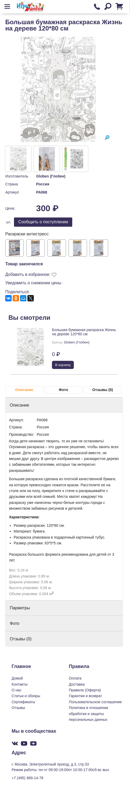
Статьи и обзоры (26, 696)
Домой (17, 678)
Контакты (19, 684)
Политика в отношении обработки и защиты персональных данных (88, 714)
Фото (63, 390)
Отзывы (18, 708)
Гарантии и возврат (85, 696)
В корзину (63, 365)
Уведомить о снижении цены (33, 283)
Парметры (20, 608)
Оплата (75, 678)
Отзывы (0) (102, 390)
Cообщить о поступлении (43, 222)
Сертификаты (23, 702)
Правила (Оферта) (85, 690)
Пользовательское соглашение (95, 702)
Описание (24, 390)
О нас (16, 690)
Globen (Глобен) (50, 176)
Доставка (77, 684)
